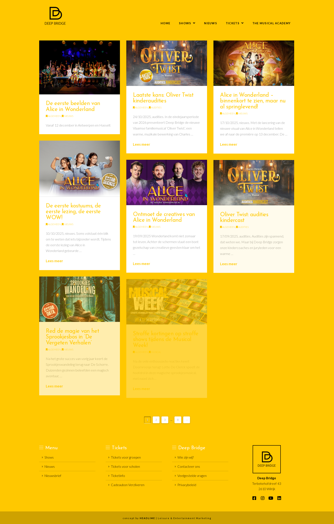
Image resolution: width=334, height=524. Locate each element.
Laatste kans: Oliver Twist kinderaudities (163, 98)
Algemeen (53, 116)
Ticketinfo (118, 476)
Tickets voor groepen (126, 457)
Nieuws (67, 116)
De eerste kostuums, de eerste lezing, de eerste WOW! (73, 212)
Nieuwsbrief (53, 476)
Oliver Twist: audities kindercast (244, 218)
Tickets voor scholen (125, 466)
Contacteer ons (188, 466)
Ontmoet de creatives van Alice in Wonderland (164, 217)
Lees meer (141, 144)
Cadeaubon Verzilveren (127, 485)
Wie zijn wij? (185, 457)
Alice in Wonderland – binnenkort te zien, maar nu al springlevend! (252, 101)
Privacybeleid (186, 485)
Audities (155, 107)
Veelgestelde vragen (192, 476)
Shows (49, 457)
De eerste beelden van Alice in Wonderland (73, 106)
